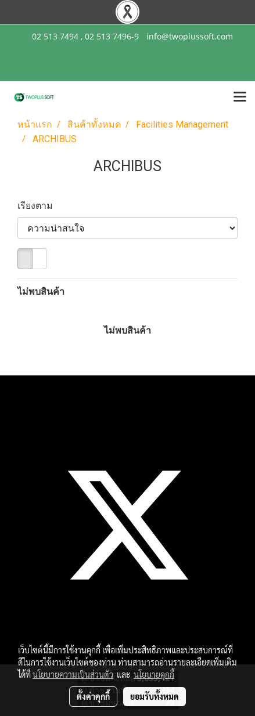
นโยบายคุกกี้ (154, 674)
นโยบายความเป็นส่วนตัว (73, 674)
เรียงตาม (38, 205)
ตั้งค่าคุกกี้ (93, 696)
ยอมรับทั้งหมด (154, 696)
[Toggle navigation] (240, 97)
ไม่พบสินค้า (40, 291)
